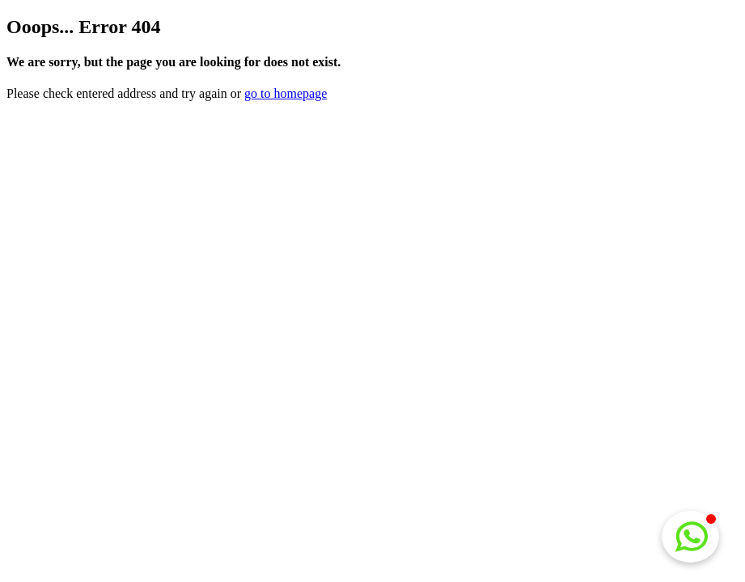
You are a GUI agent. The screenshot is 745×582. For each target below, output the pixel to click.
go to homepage (285, 93)
